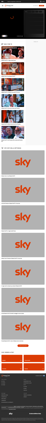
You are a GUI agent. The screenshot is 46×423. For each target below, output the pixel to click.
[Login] (42, 1)
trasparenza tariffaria (12, 407)
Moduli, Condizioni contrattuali (19, 406)
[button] (5, 36)
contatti (22, 407)
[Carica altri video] (23, 345)
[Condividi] (20, 36)
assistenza (18, 407)
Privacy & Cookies (29, 406)
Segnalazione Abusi (12, 409)
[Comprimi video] (26, 11)
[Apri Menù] (3, 5)
